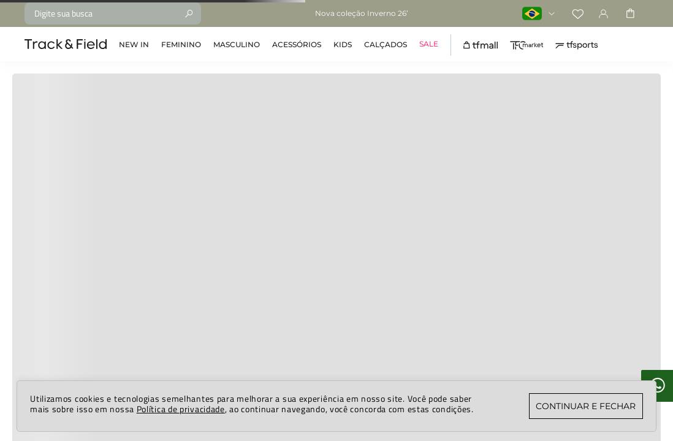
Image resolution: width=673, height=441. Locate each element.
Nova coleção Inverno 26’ (361, 13)
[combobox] (113, 13)
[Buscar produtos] (189, 13)
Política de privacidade (181, 408)
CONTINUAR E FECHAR (586, 406)
